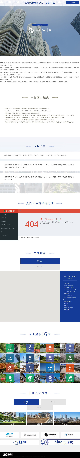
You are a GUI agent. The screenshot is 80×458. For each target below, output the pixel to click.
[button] (39, 292)
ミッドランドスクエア (70, 289)
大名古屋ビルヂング (69, 291)
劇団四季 (66, 309)
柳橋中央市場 (67, 301)
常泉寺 (66, 303)
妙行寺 (66, 305)
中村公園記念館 (68, 307)
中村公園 (66, 283)
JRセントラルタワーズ (70, 287)
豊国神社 (66, 293)
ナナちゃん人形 (68, 295)
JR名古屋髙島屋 (68, 285)
